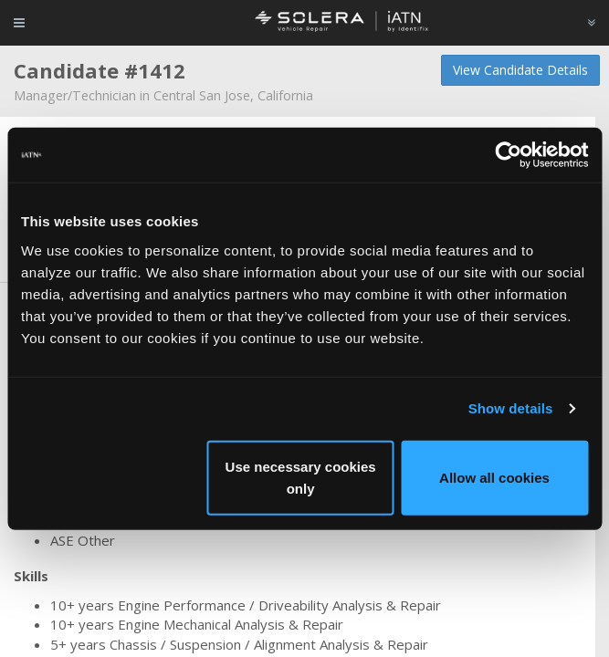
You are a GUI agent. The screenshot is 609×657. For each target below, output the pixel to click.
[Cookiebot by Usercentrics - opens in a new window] (508, 155)
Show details (510, 408)
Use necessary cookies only (301, 476)
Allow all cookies (494, 477)
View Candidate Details (520, 69)
